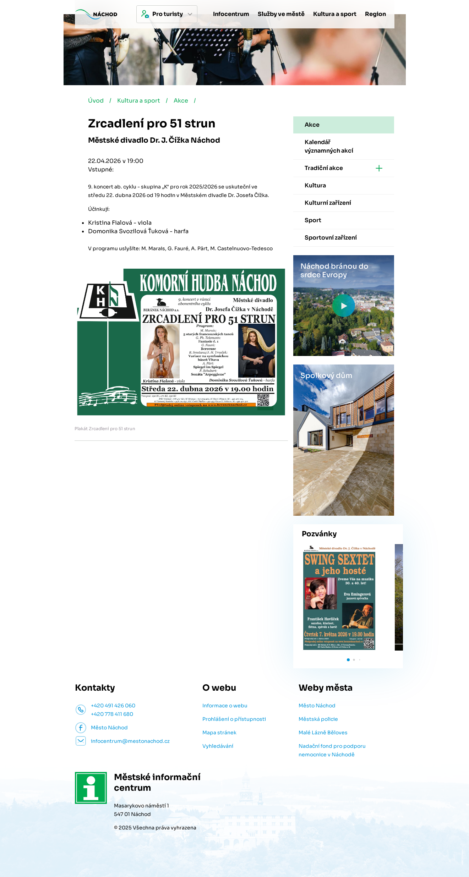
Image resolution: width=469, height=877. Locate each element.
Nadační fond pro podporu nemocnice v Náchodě (332, 750)
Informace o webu (224, 705)
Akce (181, 100)
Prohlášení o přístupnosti (234, 719)
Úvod (96, 100)
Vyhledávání (217, 746)
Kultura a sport (138, 100)
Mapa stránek (219, 732)
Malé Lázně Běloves (323, 732)
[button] (348, 659)
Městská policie (318, 719)
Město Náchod (317, 705)
